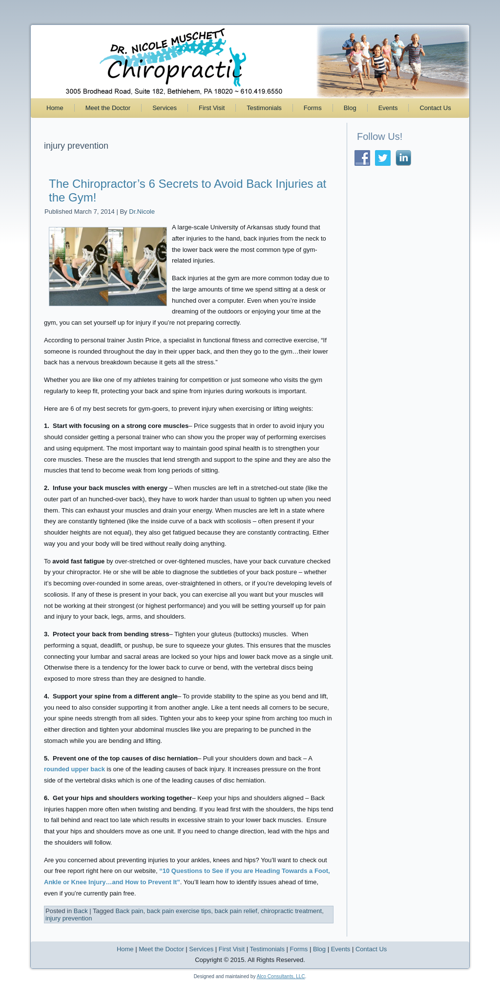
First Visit (212, 108)
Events (388, 108)
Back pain (129, 911)
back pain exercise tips (179, 911)
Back (81, 911)
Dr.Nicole (142, 211)
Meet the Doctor (108, 108)
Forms (313, 108)
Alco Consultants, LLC (281, 976)
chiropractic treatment (291, 911)
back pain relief (235, 911)
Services (164, 108)
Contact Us (435, 108)
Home (54, 108)
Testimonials (264, 108)
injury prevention (68, 918)
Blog (350, 108)
